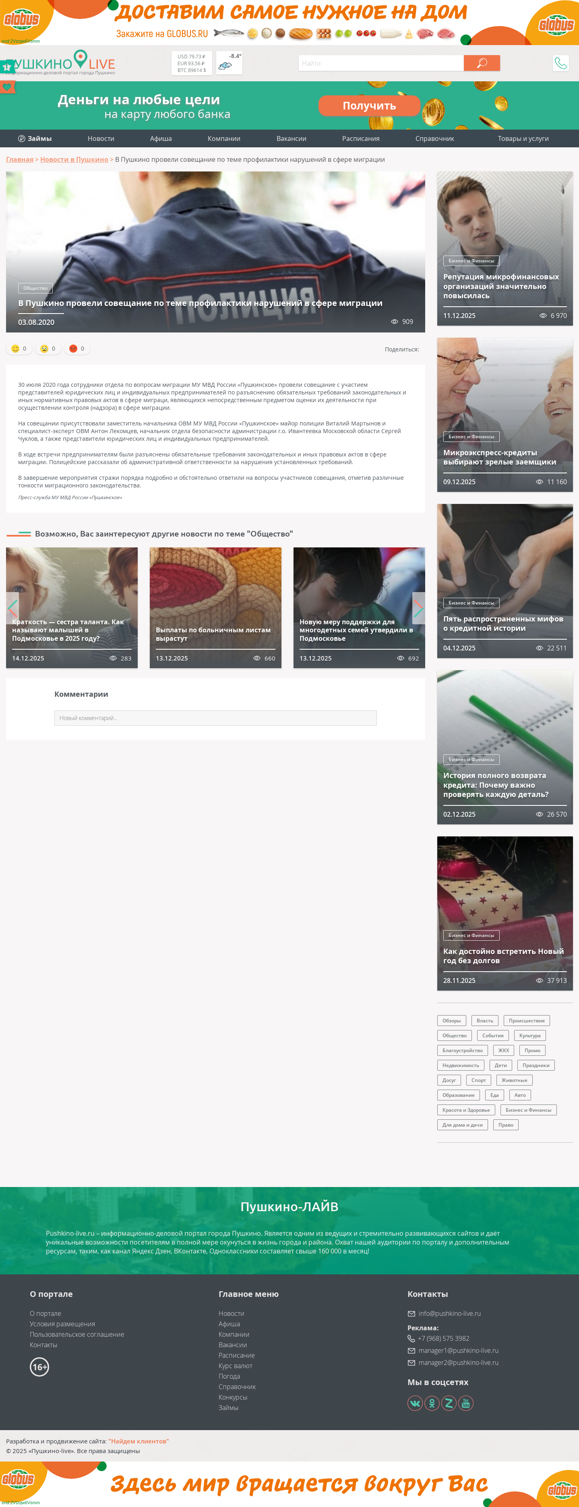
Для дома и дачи (463, 1124)
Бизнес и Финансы (471, 260)
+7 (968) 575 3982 (443, 1338)
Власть (485, 1020)
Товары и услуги (523, 138)
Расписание (237, 1355)
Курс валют (235, 1365)
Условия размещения (62, 1323)
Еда (494, 1095)
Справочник (435, 138)
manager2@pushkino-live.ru (458, 1362)
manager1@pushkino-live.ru (458, 1350)
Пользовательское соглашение (77, 1334)
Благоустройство (463, 1050)
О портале (45, 1313)
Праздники (536, 1065)
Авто (520, 1095)
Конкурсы (233, 1397)
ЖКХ (503, 1050)
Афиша (161, 138)
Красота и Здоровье (466, 1110)
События (493, 1035)
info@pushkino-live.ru (450, 1313)
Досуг (449, 1080)
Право (505, 1124)
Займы (229, 1407)
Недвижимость (461, 1065)
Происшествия (527, 1020)
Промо (532, 1050)
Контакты (44, 1344)
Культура (530, 1035)
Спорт (478, 1080)
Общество (35, 288)
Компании (224, 138)
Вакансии (291, 138)
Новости (101, 138)
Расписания (361, 138)
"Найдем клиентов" (138, 1441)
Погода (229, 1376)
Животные (514, 1080)
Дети (501, 1065)
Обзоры (452, 1020)
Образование (459, 1095)
